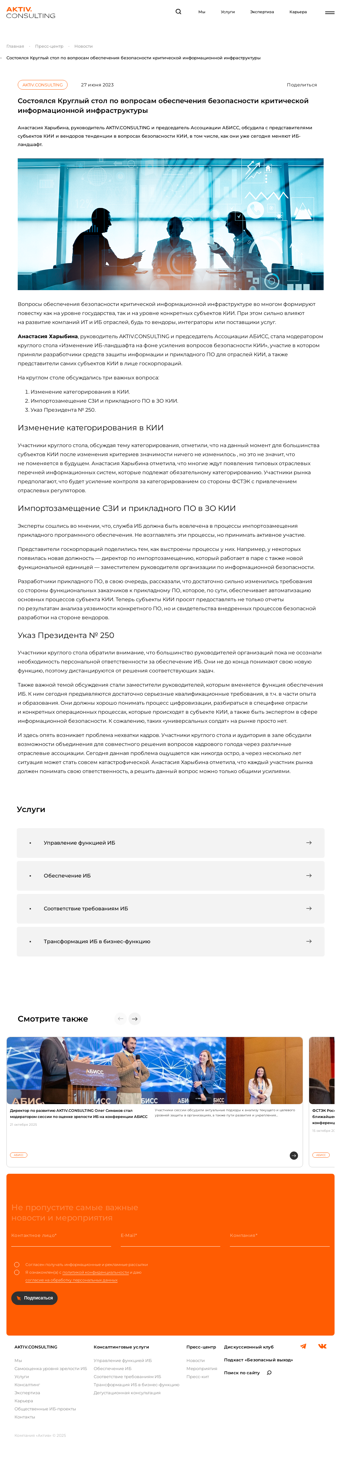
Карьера (298, 11)
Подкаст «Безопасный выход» (258, 1359)
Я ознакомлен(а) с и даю (77, 1276)
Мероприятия (201, 1368)
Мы (201, 11)
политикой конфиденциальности (95, 1272)
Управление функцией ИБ (123, 1360)
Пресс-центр (49, 46)
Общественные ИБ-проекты (45, 1408)
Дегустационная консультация (127, 1392)
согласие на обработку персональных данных (71, 1280)
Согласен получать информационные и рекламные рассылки (81, 1264)
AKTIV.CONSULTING (43, 84)
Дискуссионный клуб (249, 1346)
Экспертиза (262, 11)
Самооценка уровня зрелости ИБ (50, 1368)
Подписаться (38, 1297)
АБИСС (19, 1155)
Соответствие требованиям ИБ (127, 1376)
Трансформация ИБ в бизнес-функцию (136, 1384)
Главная (15, 46)
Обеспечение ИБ (112, 1368)
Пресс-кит (197, 1376)
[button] (134, 1019)
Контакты (24, 1416)
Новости (83, 46)
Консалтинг (27, 1384)
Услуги (228, 11)
